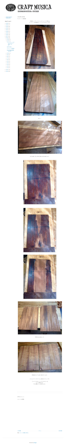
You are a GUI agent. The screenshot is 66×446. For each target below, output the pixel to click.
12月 (8, 39)
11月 (8, 40)
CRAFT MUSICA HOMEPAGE (9, 18)
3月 (8, 64)
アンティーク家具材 (10, 48)
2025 (7, 23)
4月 (8, 62)
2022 (7, 28)
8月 (8, 56)
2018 (7, 34)
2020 (7, 31)
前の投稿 (60, 430)
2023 (7, 26)
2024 (7, 24)
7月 (8, 58)
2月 (8, 66)
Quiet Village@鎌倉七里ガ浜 (10, 51)
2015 (7, 69)
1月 (8, 67)
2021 (7, 29)
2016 (7, 37)
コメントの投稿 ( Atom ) (23, 432)
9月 (8, 54)
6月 (8, 59)
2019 (7, 33)
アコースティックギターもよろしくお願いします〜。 (10, 44)
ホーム (40, 430)
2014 (7, 71)
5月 (8, 61)
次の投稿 (19, 430)
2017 (7, 36)
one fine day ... (9, 46)
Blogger (35, 442)
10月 (8, 53)
